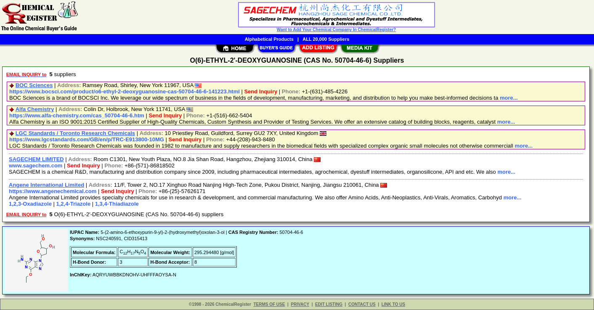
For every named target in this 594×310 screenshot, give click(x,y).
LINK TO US (393, 304)
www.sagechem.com (35, 165)
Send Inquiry (260, 91)
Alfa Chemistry (35, 109)
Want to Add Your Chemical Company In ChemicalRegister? (336, 29)
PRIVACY (300, 304)
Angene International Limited (46, 185)
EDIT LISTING (328, 304)
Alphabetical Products (269, 39)
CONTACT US (362, 304)
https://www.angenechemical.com (52, 191)
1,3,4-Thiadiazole (117, 204)
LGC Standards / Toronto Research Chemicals (75, 133)
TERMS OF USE (269, 304)
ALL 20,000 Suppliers (325, 39)
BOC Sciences (34, 85)
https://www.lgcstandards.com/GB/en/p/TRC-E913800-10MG (86, 139)
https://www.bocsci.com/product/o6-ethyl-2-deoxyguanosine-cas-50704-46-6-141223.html (124, 91)
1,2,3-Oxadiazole (30, 204)
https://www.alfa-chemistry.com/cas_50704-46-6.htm (76, 115)
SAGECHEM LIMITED (36, 159)
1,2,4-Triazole (73, 204)
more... (509, 98)
